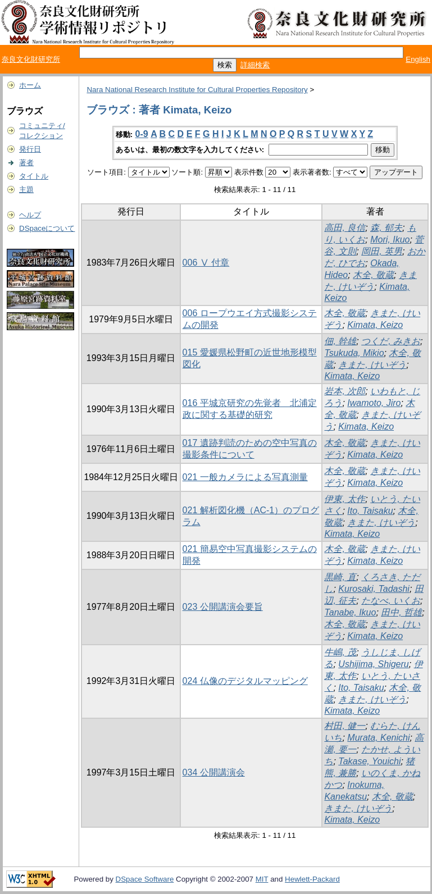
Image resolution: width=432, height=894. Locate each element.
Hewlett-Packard (312, 879)
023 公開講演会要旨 (223, 607)
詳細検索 (255, 65)
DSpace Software (145, 879)
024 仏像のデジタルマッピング (245, 681)
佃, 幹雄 (340, 341)
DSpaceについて (47, 228)
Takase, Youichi (369, 761)
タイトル (33, 176)
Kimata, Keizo (375, 325)
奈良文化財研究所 (31, 59)
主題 (26, 189)
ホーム (30, 85)
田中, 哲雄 (401, 612)
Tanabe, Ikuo (350, 612)
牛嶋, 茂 (340, 652)
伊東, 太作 (344, 499)
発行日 (30, 149)
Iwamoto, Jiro (374, 403)
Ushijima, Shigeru (373, 664)
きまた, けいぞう (372, 365)
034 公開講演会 (214, 772)
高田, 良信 (344, 227)
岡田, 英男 (381, 251)
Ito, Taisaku (370, 511)
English (418, 59)
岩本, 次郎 (344, 391)
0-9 (141, 134)
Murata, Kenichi (378, 737)
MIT (262, 879)
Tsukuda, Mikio (354, 353)
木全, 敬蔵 (373, 275)
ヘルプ (30, 215)
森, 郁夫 (386, 227)
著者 (26, 162)
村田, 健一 (344, 726)
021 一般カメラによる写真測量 (245, 477)
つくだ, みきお (390, 341)
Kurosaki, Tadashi (374, 589)
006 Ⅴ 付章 (206, 262)
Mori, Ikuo (390, 239)
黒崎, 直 (340, 577)
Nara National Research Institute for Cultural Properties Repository (197, 89)
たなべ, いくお (390, 600)
